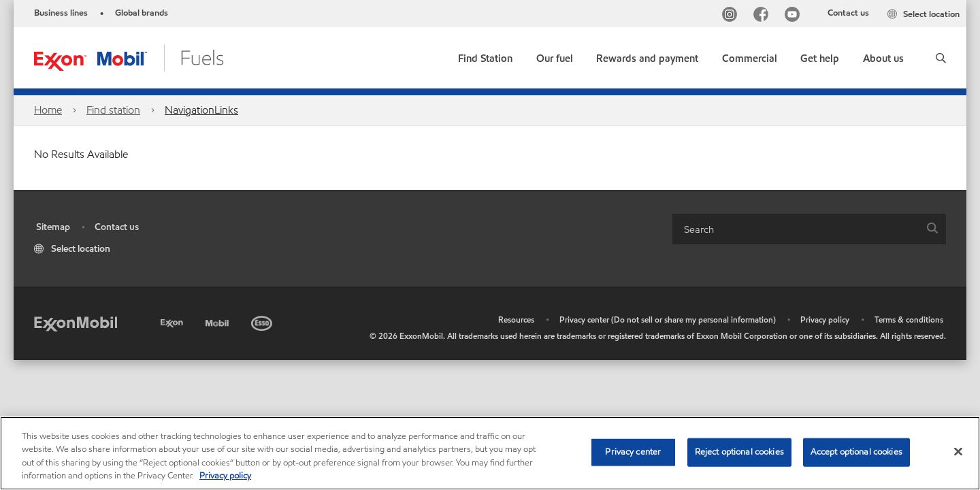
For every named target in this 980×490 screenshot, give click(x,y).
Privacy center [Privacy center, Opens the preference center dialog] (633, 452)
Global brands (141, 13)
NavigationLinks (201, 110)
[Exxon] (173, 320)
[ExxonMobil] (75, 322)
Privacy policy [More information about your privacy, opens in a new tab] (225, 476)
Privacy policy (824, 319)
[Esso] (263, 320)
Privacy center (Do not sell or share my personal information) (667, 319)
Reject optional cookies (739, 452)
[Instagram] (732, 16)
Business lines (61, 13)
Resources (516, 319)
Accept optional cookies (856, 452)
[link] (485, 55)
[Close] (958, 451)
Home (48, 110)
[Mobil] (218, 320)
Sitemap (53, 226)
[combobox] (809, 229)
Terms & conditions (909, 319)
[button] (940, 57)
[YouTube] (794, 16)
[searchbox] (795, 229)
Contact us (848, 13)
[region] (490, 453)
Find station (113, 110)
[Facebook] (763, 16)
